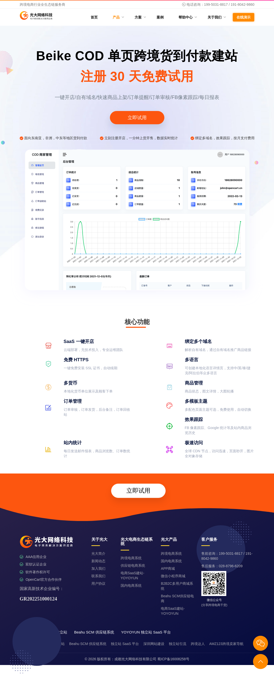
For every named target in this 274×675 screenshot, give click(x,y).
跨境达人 (198, 644)
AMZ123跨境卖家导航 (226, 644)
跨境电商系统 (131, 558)
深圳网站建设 (153, 644)
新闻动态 (98, 561)
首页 (94, 17)
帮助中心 (187, 17)
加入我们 (98, 568)
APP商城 (168, 568)
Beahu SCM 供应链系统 (87, 644)
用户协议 (98, 584)
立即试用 (137, 117)
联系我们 (98, 576)
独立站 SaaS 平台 (125, 644)
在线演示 (244, 17)
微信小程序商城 (173, 576)
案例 (160, 17)
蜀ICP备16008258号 (173, 659)
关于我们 (216, 17)
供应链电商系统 (133, 566)
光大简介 (98, 554)
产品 (118, 17)
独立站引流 (177, 644)
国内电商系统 (131, 586)
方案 (140, 17)
